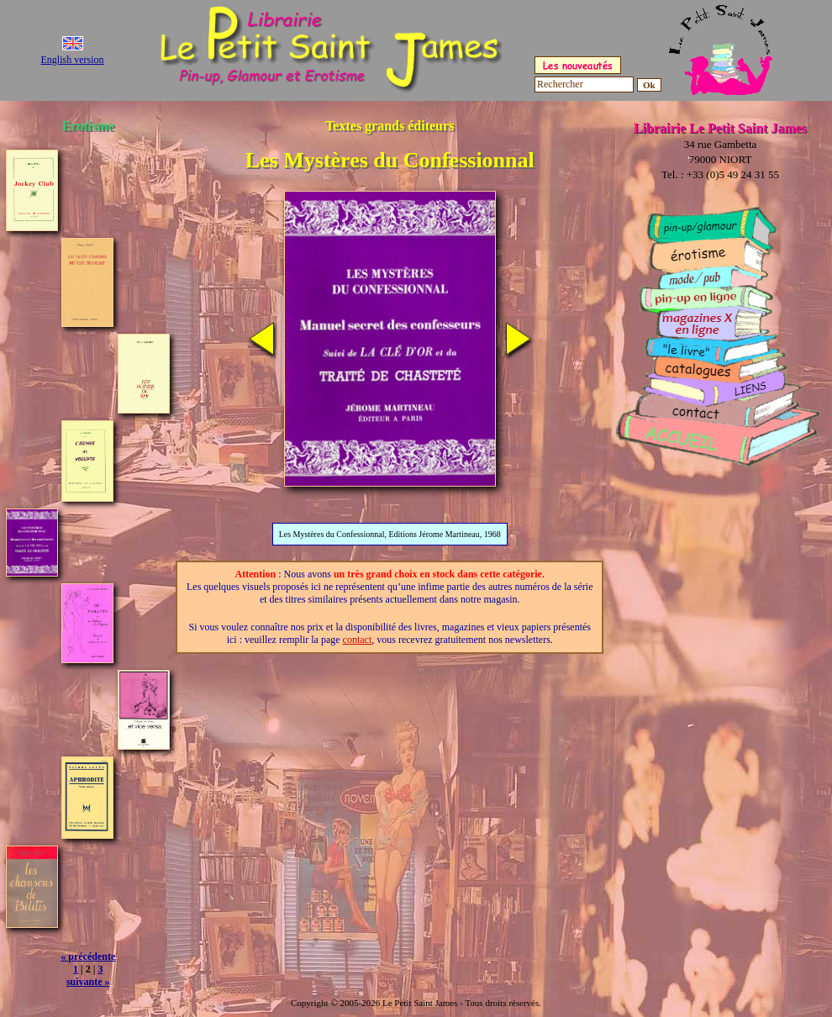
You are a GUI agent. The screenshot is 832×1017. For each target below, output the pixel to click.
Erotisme (88, 126)
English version (72, 60)
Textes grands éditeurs (389, 126)
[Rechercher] (584, 84)
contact (357, 640)
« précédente (88, 956)
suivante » (88, 982)
